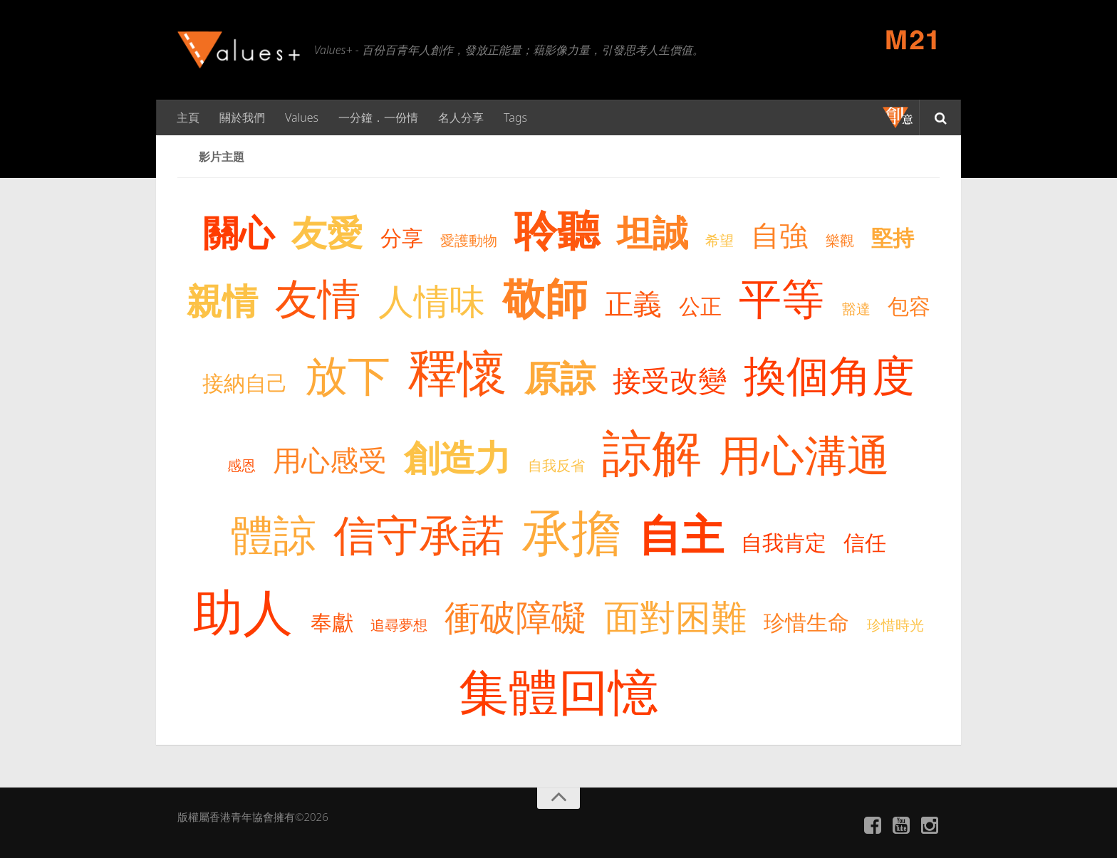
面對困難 (675, 616)
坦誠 (652, 232)
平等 (781, 297)
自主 (681, 534)
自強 (779, 234)
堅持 (892, 237)
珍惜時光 (895, 624)
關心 (238, 232)
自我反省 (556, 465)
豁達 (856, 308)
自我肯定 (783, 542)
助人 (243, 611)
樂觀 (840, 240)
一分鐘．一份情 (378, 117)
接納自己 (245, 382)
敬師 (545, 297)
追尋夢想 (398, 624)
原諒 (560, 377)
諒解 (652, 451)
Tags (515, 117)
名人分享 (461, 117)
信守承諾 (418, 534)
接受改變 (670, 379)
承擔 (571, 531)
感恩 (241, 465)
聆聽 (557, 229)
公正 (700, 305)
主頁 (188, 117)
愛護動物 (468, 240)
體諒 (273, 534)
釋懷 (457, 372)
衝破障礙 (516, 616)
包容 (909, 305)
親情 (222, 300)
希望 (719, 240)
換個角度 (829, 374)
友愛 (327, 232)
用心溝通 (804, 454)
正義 (633, 303)
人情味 (431, 300)
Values (301, 117)
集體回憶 (558, 690)
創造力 (457, 457)
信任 (864, 542)
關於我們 (242, 117)
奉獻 (332, 622)
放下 (347, 374)
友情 (317, 297)
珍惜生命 (806, 622)
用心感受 (330, 459)
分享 (401, 237)
